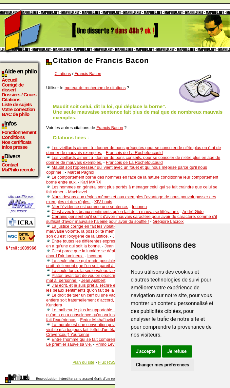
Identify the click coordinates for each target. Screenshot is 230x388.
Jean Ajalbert (93, 280)
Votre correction (18, 109)
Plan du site (83, 362)
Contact (10, 164)
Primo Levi (105, 344)
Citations (11, 99)
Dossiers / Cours (19, 94)
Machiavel (77, 191)
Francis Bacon (87, 73)
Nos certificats (16, 142)
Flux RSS (107, 362)
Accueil (9, 79)
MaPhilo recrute (18, 169)
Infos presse (14, 147)
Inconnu (139, 206)
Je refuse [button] (177, 351)
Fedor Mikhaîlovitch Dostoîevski (109, 319)
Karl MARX (91, 182)
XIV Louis (103, 201)
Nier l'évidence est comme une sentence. (90, 206)
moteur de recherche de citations (95, 87)
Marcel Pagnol (80, 172)
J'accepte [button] (146, 351)
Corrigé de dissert (13, 87)
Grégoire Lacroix (168, 221)
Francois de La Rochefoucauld (134, 152)
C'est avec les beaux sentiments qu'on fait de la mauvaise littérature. (115, 211)
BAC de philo (15, 114)
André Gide (193, 211)
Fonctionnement (19, 132)
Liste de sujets (17, 104)
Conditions (13, 137)
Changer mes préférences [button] (162, 364)
